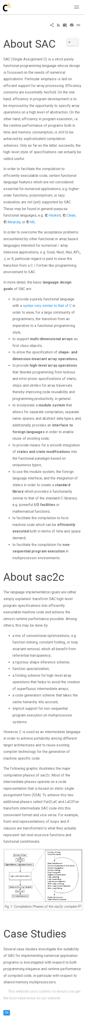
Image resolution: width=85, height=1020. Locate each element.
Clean (71, 215)
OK (7, 1012)
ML (32, 222)
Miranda (13, 222)
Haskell (55, 215)
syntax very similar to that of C (47, 306)
